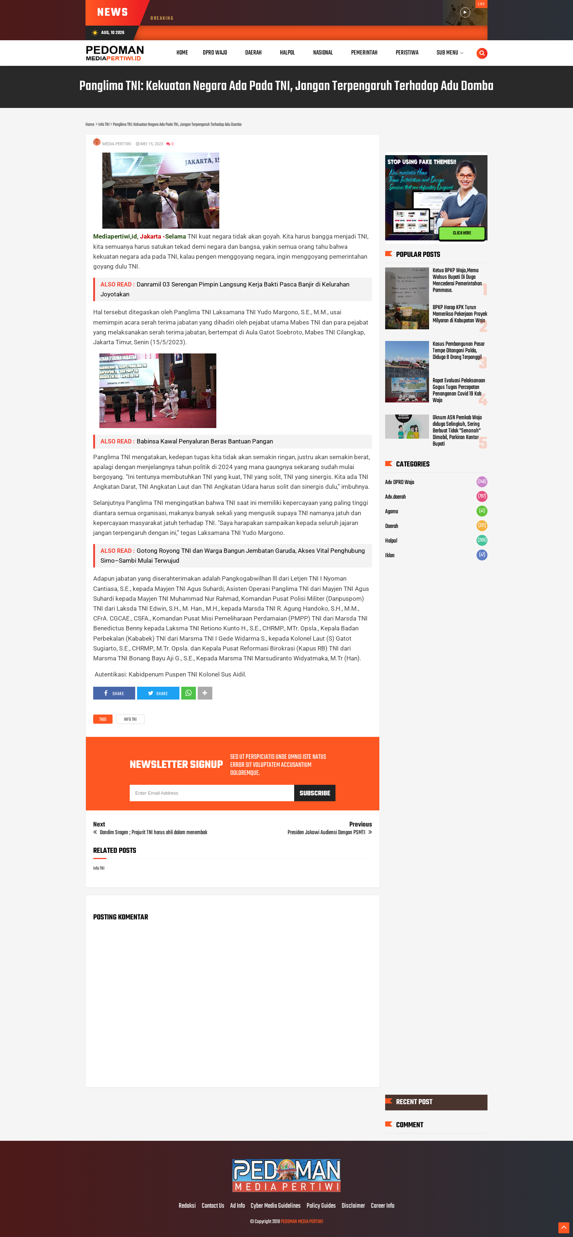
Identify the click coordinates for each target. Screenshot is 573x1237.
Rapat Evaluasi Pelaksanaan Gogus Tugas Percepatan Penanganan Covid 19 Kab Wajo (459, 390)
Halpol (391, 541)
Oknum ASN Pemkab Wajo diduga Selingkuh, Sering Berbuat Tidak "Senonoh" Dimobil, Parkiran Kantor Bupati (457, 431)
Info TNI (130, 719)
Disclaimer (353, 1206)
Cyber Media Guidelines (276, 1206)
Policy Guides (321, 1206)
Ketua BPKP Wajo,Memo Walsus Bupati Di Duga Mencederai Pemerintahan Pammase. (457, 280)
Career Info (382, 1206)
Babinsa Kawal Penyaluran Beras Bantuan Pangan (205, 441)
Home (182, 53)
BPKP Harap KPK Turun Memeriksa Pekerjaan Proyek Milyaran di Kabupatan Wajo (460, 314)
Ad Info (237, 1206)
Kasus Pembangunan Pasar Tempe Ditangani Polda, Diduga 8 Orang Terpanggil (459, 351)
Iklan (390, 556)
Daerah (391, 526)
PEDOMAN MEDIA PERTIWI (302, 1222)
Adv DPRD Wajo (399, 482)
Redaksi (187, 1206)
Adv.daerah (395, 497)
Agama (391, 512)
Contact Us (213, 1206)
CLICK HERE (462, 233)
